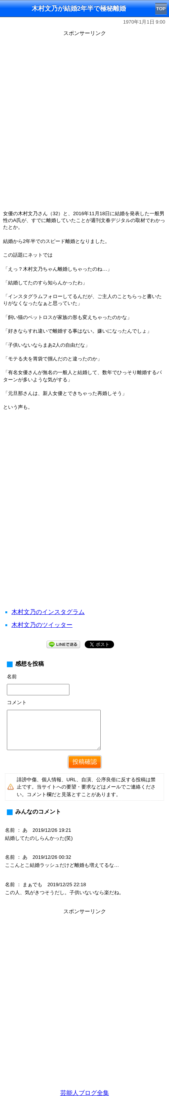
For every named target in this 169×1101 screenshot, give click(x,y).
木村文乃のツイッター (41, 625)
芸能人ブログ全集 (84, 1093)
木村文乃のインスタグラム (48, 612)
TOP (161, 8)
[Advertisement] (84, 123)
